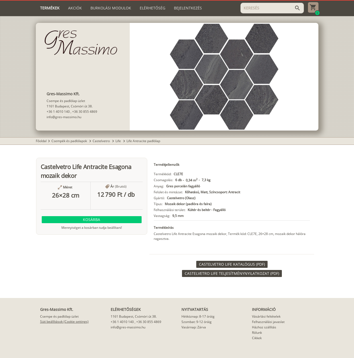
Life (118, 141)
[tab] (50, 8)
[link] (232, 264)
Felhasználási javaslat (268, 322)
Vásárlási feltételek (266, 316)
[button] (92, 219)
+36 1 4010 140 (58, 111)
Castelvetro (102, 141)
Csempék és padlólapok (69, 141)
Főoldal (41, 141)
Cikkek (257, 338)
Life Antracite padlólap (143, 141)
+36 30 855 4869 (84, 111)
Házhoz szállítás (264, 327)
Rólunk (257, 332)
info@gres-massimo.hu (64, 117)
